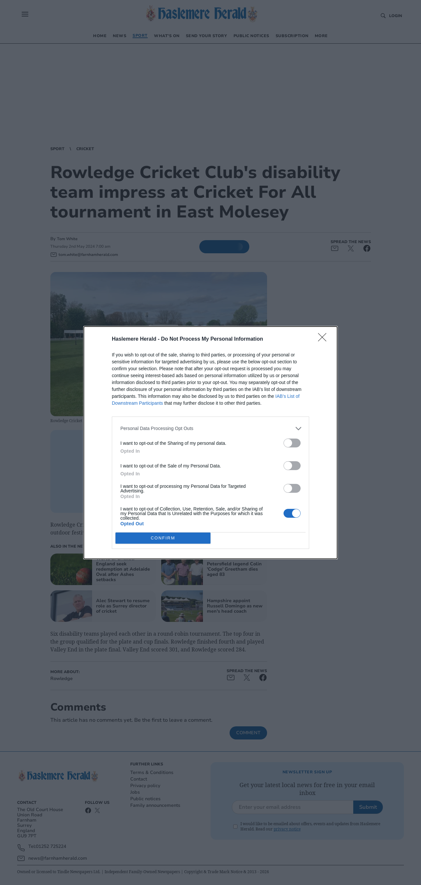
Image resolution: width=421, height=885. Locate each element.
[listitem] (210, 428)
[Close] (324, 339)
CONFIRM (163, 537)
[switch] (292, 443)
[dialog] (210, 443)
